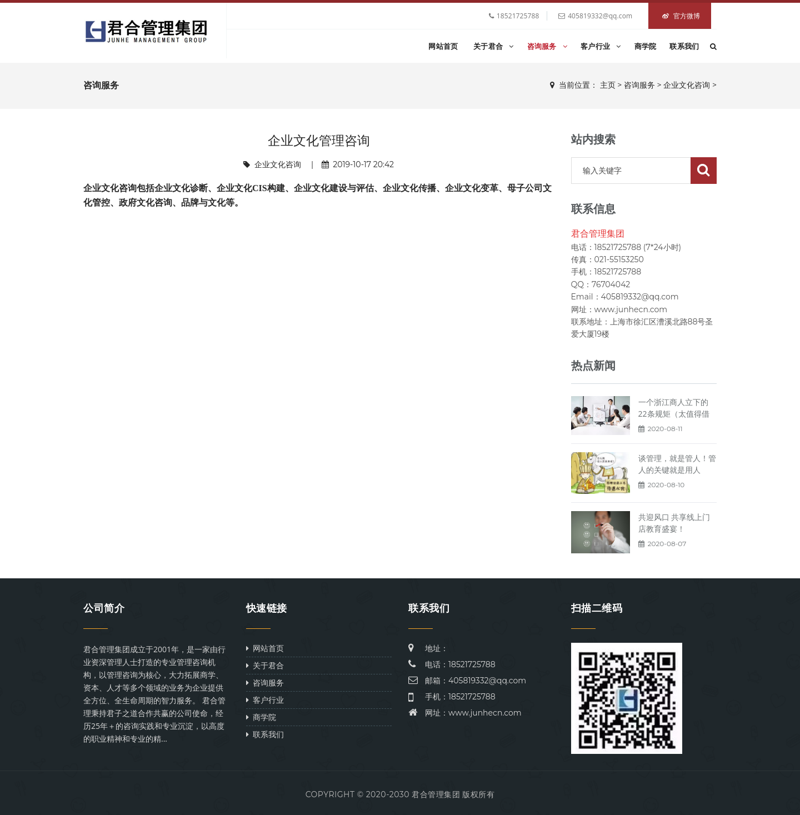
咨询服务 (547, 46)
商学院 (645, 46)
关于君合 (493, 46)
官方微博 (681, 16)
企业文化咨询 (686, 85)
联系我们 (684, 46)
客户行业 (601, 46)
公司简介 (103, 608)
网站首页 (443, 46)
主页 (608, 85)
